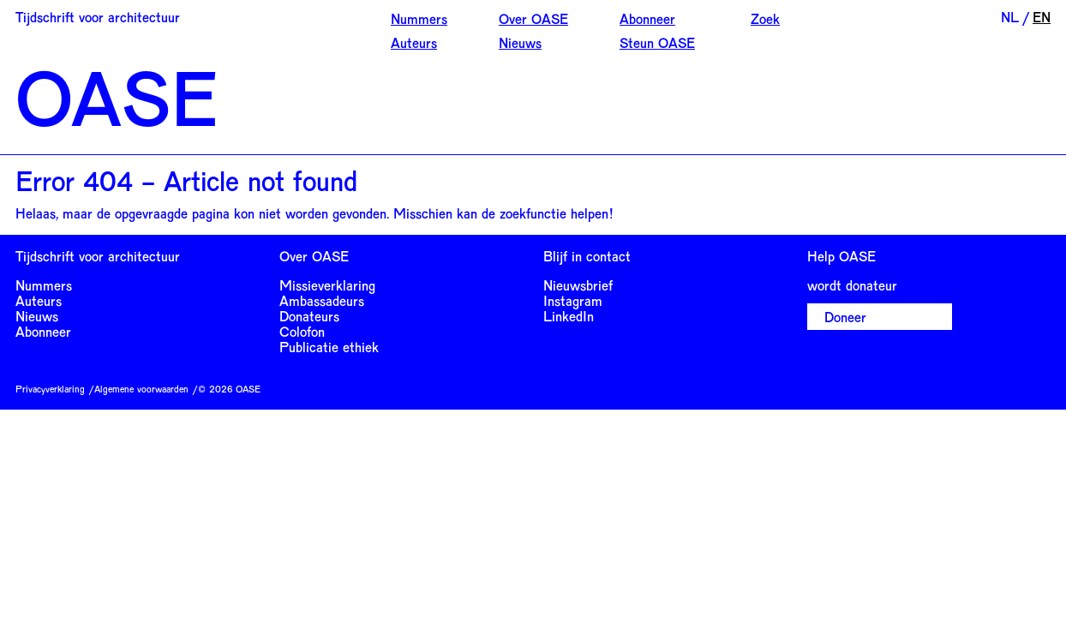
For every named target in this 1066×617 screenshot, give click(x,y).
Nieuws (520, 42)
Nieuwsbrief (578, 285)
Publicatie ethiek (329, 346)
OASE (116, 96)
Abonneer (647, 18)
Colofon (302, 331)
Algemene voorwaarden (141, 388)
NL (1010, 17)
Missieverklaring (327, 285)
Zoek (765, 18)
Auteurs (414, 42)
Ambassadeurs (321, 300)
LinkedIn (568, 316)
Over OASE (533, 18)
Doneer (845, 316)
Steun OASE (657, 42)
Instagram (572, 300)
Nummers (419, 18)
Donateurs (309, 316)
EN (1042, 17)
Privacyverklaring (50, 388)
